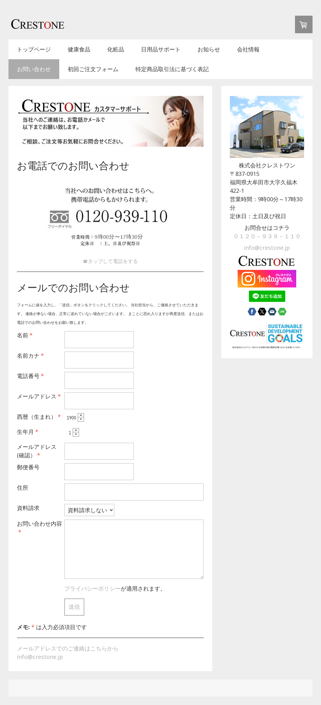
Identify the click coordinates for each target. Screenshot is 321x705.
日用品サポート (161, 49)
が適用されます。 (115, 588)
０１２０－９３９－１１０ (267, 236)
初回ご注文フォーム (93, 69)
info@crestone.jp (40, 656)
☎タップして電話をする (110, 261)
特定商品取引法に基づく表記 (172, 69)
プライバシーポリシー (92, 588)
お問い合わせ (34, 69)
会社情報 (248, 49)
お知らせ (208, 49)
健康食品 (79, 49)
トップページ (34, 49)
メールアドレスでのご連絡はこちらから (67, 648)
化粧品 (115, 49)
